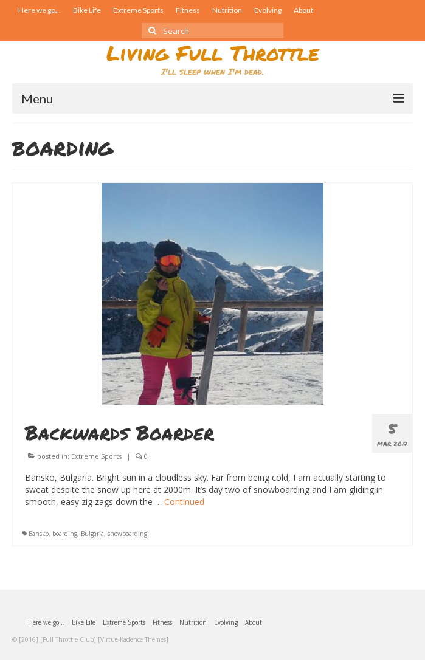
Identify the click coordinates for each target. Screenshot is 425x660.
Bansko (39, 533)
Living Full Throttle (212, 52)
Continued (184, 501)
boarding (64, 533)
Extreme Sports (96, 456)
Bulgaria (92, 533)
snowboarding (127, 533)
